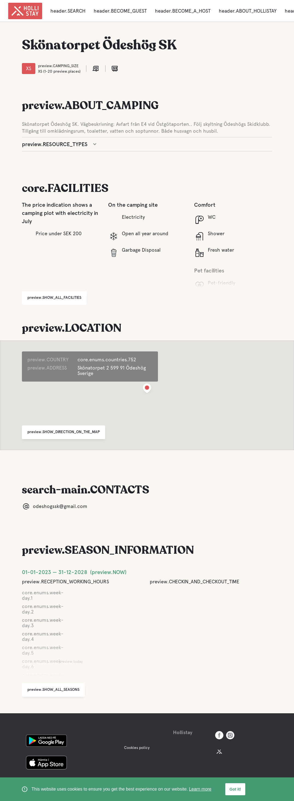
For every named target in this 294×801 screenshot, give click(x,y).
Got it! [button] (235, 789)
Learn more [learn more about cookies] (200, 789)
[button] (147, 389)
